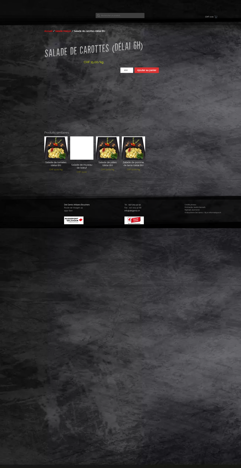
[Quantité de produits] (126, 70)
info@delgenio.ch (132, 208)
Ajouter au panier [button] (56, 176)
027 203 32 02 (134, 202)
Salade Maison (63, 31)
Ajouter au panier (146, 70)
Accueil (48, 31)
